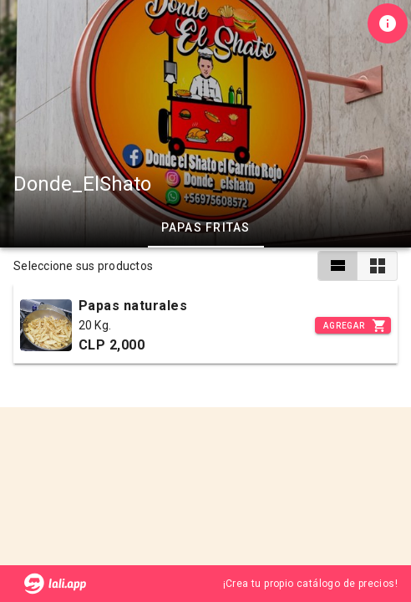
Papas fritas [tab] (206, 227)
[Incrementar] (353, 325)
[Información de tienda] (388, 23)
